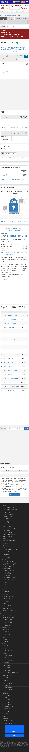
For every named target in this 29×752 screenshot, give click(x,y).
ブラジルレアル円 (8, 598)
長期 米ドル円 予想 (8, 575)
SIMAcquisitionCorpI (12, 358)
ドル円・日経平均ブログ (9, 610)
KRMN (5, 323)
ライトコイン (7, 702)
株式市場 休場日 (7, 554)
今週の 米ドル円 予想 (9, 570)
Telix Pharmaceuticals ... (12, 331)
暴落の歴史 (6, 653)
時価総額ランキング (8, 706)
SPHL (5, 350)
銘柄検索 (18, 18)
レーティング (8, 11)
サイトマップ (6, 716)
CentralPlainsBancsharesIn (13, 386)
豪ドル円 (6, 584)
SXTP (5, 362)
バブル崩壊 (6, 658)
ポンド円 (6, 589)
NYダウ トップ (7, 615)
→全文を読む (4, 279)
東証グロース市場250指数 (10, 540)
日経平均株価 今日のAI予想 (10, 509)
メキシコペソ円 (7, 605)
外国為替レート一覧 (8, 562)
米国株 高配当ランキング (10, 670)
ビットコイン (7, 695)
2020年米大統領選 (8, 687)
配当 (3, 21)
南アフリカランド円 (8, 596)
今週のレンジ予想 (8, 619)
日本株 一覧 (6, 552)
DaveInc (9, 382)
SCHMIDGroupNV (11, 343)
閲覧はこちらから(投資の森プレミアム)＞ (14, 221)
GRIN (5, 315)
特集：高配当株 (7, 665)
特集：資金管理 (7, 675)
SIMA (5, 358)
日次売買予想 (7, 518)
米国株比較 (20, 11)
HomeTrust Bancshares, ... (13, 319)
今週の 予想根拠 (7, 573)
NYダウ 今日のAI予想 (8, 617)
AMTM (5, 339)
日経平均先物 (6, 530)
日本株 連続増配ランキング (10, 549)
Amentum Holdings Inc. (12, 339)
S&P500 (5, 639)
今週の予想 (6, 522)
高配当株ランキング (11, 18)
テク (12, 58)
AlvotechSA (10, 366)
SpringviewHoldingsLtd (12, 350)
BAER (5, 354)
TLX (5, 331)
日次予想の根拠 (7, 512)
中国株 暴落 (6, 662)
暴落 (23, 21)
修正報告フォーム (14, 494)
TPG (5, 390)
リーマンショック (8, 655)
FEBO (5, 374)
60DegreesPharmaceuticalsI (13, 362)
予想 (7, 56)
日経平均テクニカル (8, 526)
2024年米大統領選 (8, 685)
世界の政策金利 (7, 608)
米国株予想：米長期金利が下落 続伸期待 (14, 236)
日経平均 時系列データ (9, 528)
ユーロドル (6, 591)
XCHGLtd (10, 335)
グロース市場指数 (7, 536)
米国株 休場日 (7, 634)
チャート (7, 58)
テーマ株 (26, 11)
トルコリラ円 (7, 601)
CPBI (5, 386)
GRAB (5, 327)
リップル (6, 697)
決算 (16, 21)
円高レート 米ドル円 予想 (10, 577)
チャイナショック (8, 660)
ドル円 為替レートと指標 (9, 564)
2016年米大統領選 (8, 690)
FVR (5, 347)
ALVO (5, 366)
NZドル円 (6, 603)
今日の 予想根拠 (7, 568)
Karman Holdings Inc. (12, 323)
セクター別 (10, 21)
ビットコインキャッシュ (9, 704)
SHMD (5, 343)
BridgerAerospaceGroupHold (13, 354)
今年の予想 (6, 524)
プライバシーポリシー (9, 720)
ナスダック (6, 637)
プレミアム (18, 1)
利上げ (2, 58)
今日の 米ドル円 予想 (9, 566)
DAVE (5, 382)
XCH (5, 335)
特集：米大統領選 (7, 683)
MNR (5, 370)
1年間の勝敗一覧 (8, 516)
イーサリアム (7, 699)
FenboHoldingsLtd (11, 374)
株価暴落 (5, 645)
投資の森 (4, 2)
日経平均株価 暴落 (8, 648)
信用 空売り (16, 59)
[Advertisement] (14, 94)
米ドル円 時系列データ (9, 579)
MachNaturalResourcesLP (13, 370)
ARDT (5, 378)
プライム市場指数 (7, 532)
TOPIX (5, 538)
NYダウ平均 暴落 (8, 650)
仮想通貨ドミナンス (8, 708)
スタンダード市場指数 (9, 534)
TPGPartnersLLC (11, 390)
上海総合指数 (6, 641)
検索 (26, 428)
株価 (2, 55)
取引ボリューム (7, 713)
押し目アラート (25, 18)
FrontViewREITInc (11, 347)
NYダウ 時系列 (7, 625)
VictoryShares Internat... (12, 315)
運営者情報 (6, 718)
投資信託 (6, 680)
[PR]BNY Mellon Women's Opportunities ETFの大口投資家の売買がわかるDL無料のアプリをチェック (14, 49)
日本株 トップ (6, 545)
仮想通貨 (5, 693)
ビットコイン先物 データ (10, 711)
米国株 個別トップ (8, 629)
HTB (5, 319)
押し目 (23, 1)
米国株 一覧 (6, 631)
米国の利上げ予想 (8, 622)
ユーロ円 (6, 587)
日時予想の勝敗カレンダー (10, 514)
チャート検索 (6, 557)
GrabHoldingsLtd (11, 327)
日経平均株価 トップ (8, 507)
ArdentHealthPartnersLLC (13, 378)
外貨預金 (6, 677)
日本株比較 (14, 11)
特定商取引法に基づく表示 (10, 723)
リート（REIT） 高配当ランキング (12, 672)
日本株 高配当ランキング (10, 667)
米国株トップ (3, 18)
